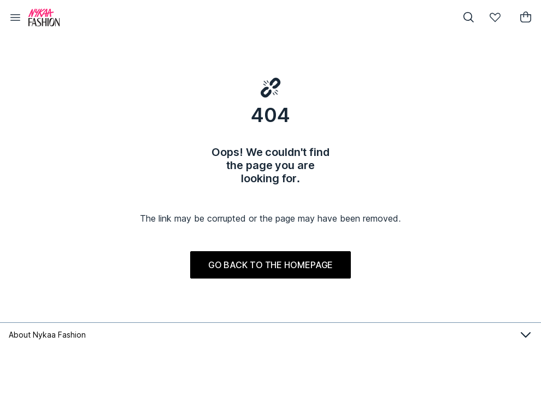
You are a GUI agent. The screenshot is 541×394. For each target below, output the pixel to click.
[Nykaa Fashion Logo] (236, 17)
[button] (15, 17)
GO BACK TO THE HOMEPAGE (270, 264)
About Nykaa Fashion (270, 334)
